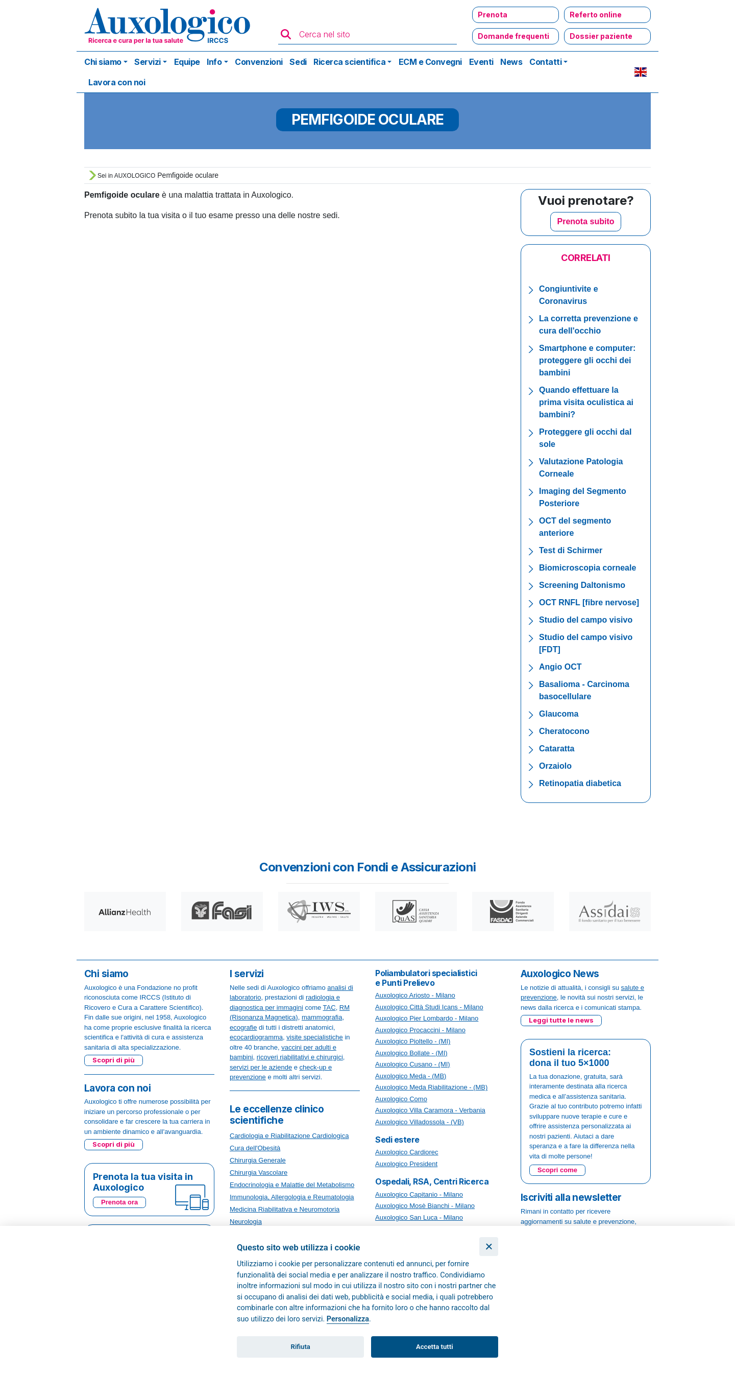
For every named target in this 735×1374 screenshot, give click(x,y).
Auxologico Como (401, 1099)
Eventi (481, 62)
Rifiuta (300, 1347)
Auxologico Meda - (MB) (410, 1076)
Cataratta (556, 748)
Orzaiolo (555, 766)
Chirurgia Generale (258, 1160)
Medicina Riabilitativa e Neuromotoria (284, 1209)
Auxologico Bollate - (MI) (411, 1053)
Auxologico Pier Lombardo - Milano (426, 1018)
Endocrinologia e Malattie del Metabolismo (292, 1185)
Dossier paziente (601, 36)
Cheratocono (564, 731)
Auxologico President (406, 1164)
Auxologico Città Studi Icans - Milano (429, 1007)
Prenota (492, 14)
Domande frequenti (513, 36)
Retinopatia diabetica (580, 783)
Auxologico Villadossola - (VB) (419, 1122)
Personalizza (348, 1319)
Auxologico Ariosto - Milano (415, 995)
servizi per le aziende (261, 1067)
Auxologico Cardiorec (406, 1152)
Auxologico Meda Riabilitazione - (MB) (431, 1087)
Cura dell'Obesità (255, 1148)
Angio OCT (560, 666)
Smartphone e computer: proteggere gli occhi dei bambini (587, 360)
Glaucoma (558, 713)
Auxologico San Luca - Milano (419, 1217)
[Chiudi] (488, 1246)
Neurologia (246, 1221)
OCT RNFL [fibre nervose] (589, 602)
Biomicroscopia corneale (587, 567)
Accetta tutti (434, 1347)
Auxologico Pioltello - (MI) (412, 1041)
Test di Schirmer (570, 550)
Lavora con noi (116, 82)
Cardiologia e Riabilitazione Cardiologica (289, 1136)
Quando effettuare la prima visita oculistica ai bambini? (586, 402)
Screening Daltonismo (582, 585)
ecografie (243, 1027)
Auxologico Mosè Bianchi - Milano (425, 1206)
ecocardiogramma (256, 1037)
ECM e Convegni (430, 62)
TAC (329, 1007)
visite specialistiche (314, 1037)
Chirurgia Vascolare (258, 1172)
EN (640, 72)
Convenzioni (259, 62)
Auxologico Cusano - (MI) (412, 1064)
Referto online (596, 14)
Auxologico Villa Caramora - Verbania (430, 1110)
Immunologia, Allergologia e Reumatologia (292, 1197)
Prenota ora (119, 1202)
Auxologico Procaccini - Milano (420, 1030)
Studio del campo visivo (585, 619)
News (511, 62)
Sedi (297, 62)
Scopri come (557, 1170)
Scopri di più (113, 1060)
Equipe (187, 62)
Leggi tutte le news (561, 1020)
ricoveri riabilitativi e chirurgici (300, 1057)
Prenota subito (585, 221)
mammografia (322, 1017)
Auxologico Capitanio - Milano (419, 1194)
